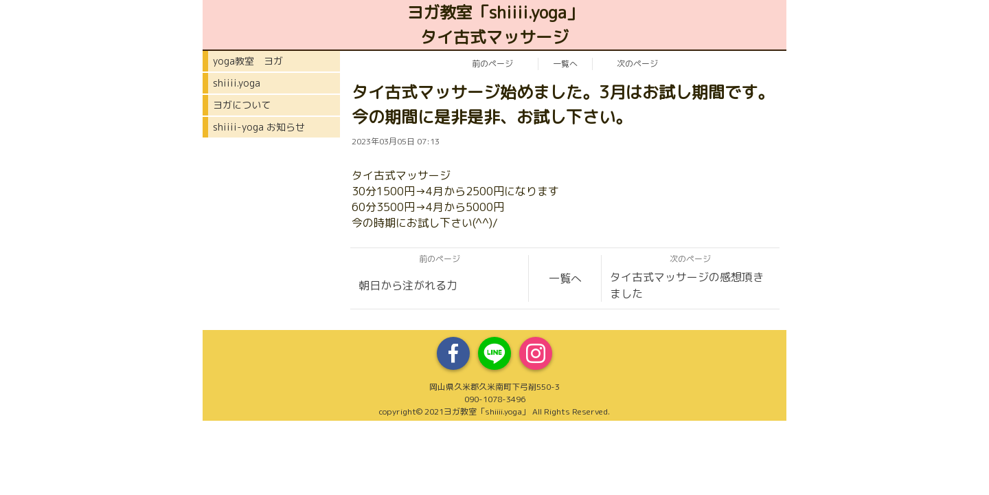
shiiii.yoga (236, 82)
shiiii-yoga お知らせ (259, 126)
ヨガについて (242, 104)
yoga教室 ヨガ (248, 60)
